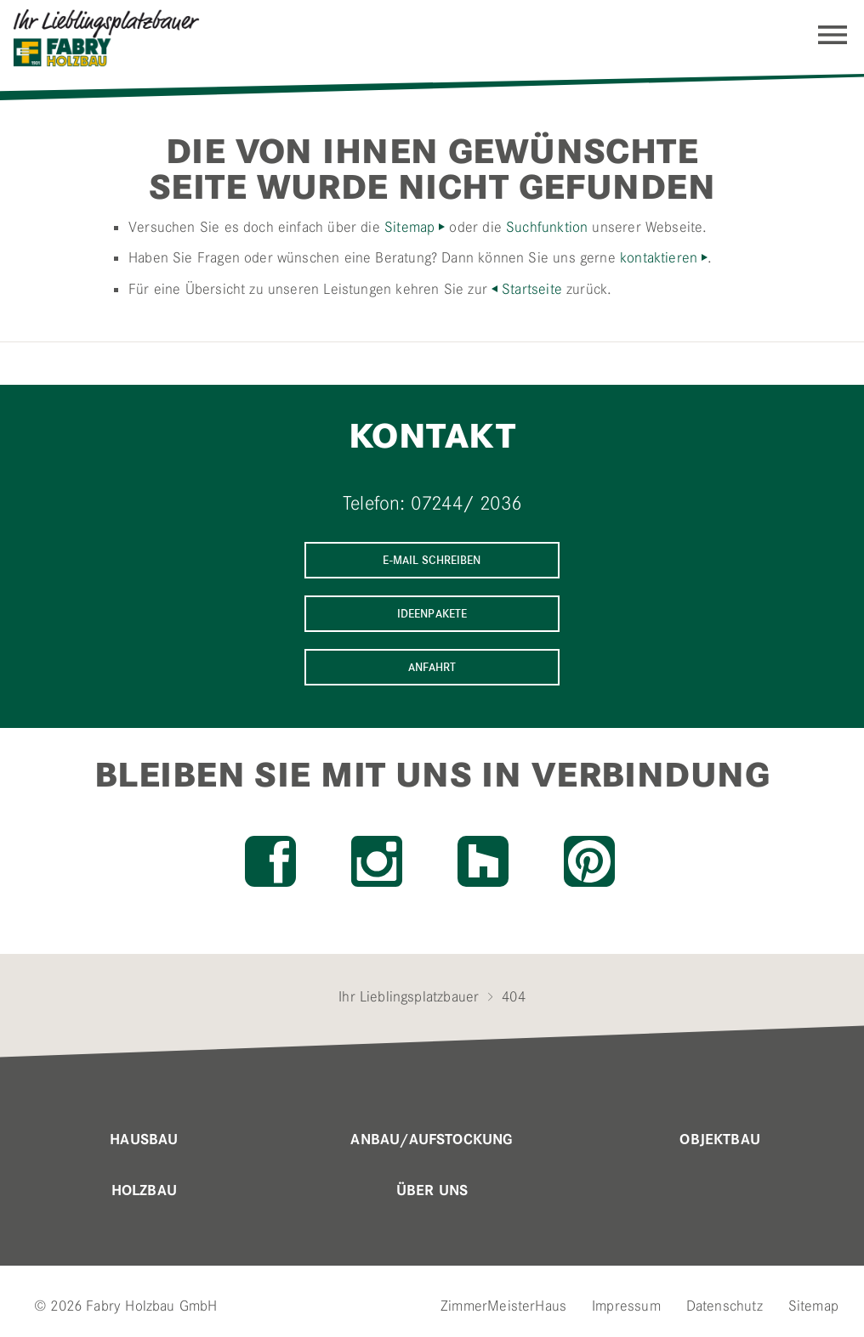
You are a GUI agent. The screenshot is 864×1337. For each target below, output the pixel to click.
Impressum (626, 1305)
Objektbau (719, 1140)
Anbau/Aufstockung (431, 1140)
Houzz (483, 861)
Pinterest (589, 861)
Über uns (432, 1191)
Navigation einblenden (832, 34)
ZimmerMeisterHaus (503, 1305)
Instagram (376, 861)
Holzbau (144, 1191)
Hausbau (144, 1140)
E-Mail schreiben (431, 560)
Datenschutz (724, 1305)
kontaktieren (658, 257)
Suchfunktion (547, 226)
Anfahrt (432, 667)
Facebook (270, 861)
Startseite (532, 288)
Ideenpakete (432, 613)
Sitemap (409, 226)
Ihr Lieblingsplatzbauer (408, 996)
